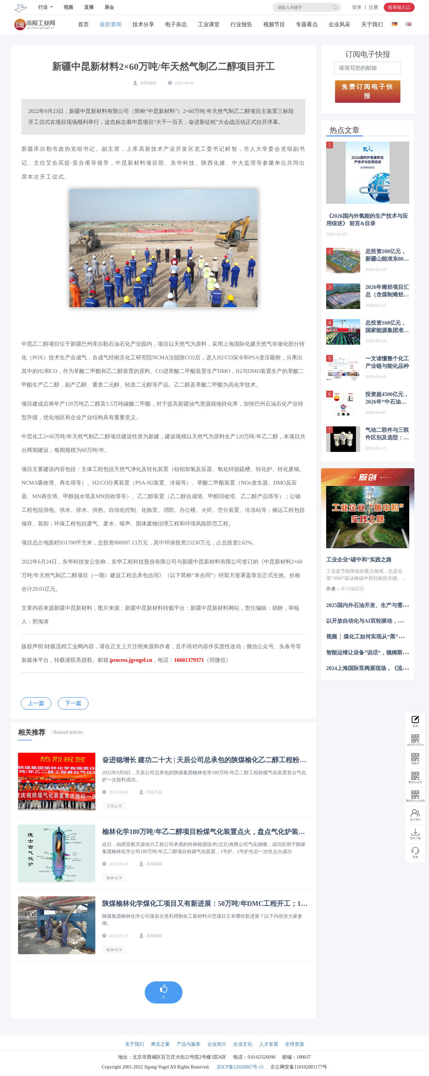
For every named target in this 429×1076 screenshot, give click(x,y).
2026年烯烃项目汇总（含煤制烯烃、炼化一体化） (387, 291)
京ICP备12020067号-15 (240, 1067)
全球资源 (294, 1044)
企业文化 (242, 1044)
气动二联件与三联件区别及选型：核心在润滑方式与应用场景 (387, 434)
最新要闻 (111, 24)
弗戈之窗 (160, 1044)
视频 (68, 7)
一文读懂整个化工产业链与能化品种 (387, 362)
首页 (83, 24)
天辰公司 (114, 806)
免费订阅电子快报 (367, 91)
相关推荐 (31, 732)
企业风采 (339, 24)
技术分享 (143, 24)
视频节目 (274, 24)
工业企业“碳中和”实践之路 (359, 560)
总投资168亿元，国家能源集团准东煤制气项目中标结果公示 (387, 327)
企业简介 (216, 1044)
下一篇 (73, 703)
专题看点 (307, 24)
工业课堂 (209, 24)
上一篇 (36, 703)
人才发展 (268, 1044)
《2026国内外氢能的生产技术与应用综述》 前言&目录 (367, 219)
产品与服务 (189, 1044)
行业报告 (241, 24)
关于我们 (372, 24)
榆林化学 (114, 878)
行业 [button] (43, 7)
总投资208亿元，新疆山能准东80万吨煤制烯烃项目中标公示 (387, 255)
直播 (89, 7)
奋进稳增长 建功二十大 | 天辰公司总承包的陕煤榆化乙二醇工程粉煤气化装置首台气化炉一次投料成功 (204, 760)
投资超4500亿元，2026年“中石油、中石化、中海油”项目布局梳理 (387, 398)
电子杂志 (176, 24)
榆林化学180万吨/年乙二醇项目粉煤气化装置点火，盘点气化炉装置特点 (203, 831)
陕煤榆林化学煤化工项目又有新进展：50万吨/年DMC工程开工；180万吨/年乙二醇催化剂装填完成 (204, 903)
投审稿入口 (399, 7)
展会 (109, 7)
